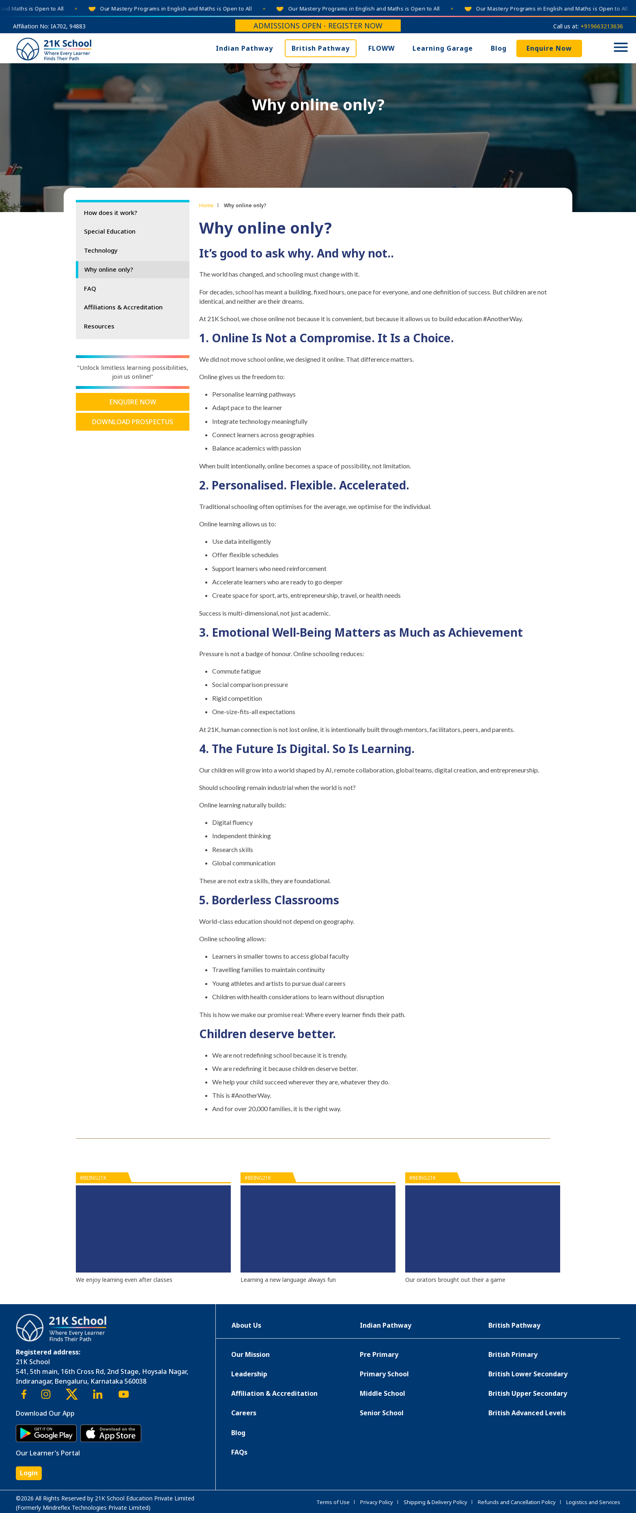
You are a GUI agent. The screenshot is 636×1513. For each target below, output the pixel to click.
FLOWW (381, 48)
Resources (99, 326)
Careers (243, 1412)
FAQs (239, 1452)
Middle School (382, 1393)
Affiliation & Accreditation (274, 1393)
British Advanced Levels (527, 1412)
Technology (101, 250)
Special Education (109, 231)
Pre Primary (379, 1354)
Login (29, 1472)
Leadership (249, 1373)
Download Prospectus (132, 421)
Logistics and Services (593, 1502)
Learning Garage (443, 48)
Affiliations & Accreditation (123, 307)
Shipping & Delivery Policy (435, 1502)
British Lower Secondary (527, 1373)
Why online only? (108, 269)
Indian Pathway (244, 48)
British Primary (512, 1354)
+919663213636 (601, 26)
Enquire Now (549, 48)
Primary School (384, 1373)
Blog (499, 48)
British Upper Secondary (527, 1393)
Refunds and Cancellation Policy (517, 1502)
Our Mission (250, 1354)
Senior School (382, 1412)
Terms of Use (333, 1502)
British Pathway (321, 48)
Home (206, 205)
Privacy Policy (376, 1502)
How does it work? (110, 212)
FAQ (90, 288)
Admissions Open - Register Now (318, 25)
